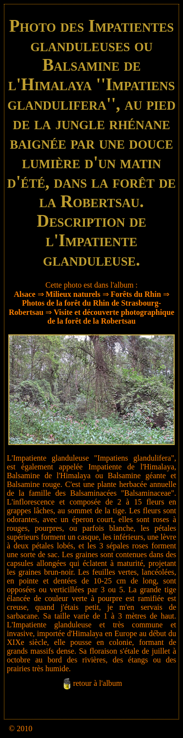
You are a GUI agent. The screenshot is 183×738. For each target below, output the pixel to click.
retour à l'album (97, 683)
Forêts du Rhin (136, 294)
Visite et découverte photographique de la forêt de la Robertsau (110, 316)
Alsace (24, 294)
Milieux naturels (73, 294)
